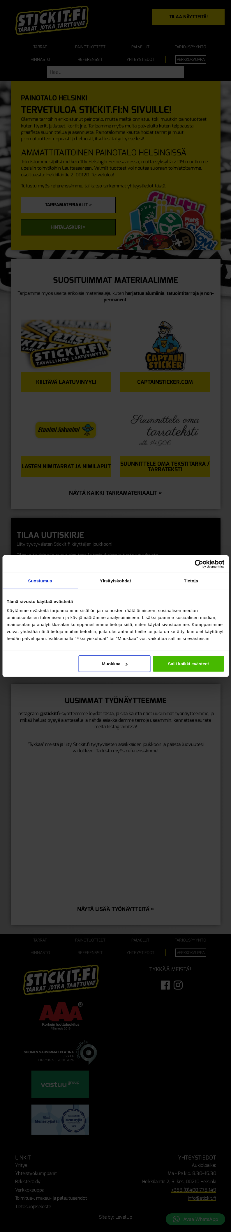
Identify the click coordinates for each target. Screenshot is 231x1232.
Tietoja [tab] (191, 580)
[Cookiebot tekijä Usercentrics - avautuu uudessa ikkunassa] (198, 563)
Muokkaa (114, 663)
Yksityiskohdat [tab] (115, 580)
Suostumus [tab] (40, 580)
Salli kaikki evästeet (188, 663)
